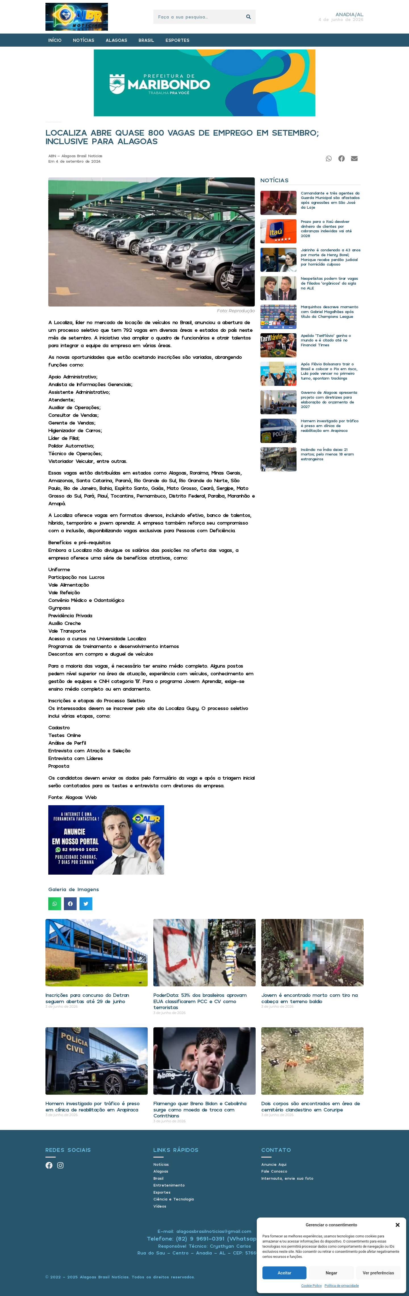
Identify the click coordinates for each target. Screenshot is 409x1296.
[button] (397, 1225)
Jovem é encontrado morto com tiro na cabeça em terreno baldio (309, 998)
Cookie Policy (311, 1286)
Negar (331, 1273)
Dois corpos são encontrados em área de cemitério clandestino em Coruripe (310, 1106)
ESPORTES (177, 40)
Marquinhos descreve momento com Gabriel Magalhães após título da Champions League (329, 311)
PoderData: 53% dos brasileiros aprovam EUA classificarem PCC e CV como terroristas (199, 1001)
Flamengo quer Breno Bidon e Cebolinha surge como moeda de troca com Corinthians (199, 1109)
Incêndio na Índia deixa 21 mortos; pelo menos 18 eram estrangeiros (327, 454)
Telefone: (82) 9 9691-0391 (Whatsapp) (204, 1238)
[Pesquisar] (248, 17)
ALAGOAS (116, 40)
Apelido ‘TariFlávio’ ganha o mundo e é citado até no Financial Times (326, 340)
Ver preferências (378, 1273)
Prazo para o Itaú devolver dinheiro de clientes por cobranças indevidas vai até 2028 (326, 228)
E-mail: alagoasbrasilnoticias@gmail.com (204, 1231)
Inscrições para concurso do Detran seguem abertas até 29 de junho (87, 998)
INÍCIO (55, 40)
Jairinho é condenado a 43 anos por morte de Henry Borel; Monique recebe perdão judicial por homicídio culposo (330, 256)
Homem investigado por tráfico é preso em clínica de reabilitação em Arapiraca (329, 425)
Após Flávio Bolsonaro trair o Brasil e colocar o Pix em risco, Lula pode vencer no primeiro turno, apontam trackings (329, 370)
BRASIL (146, 40)
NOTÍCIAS (83, 40)
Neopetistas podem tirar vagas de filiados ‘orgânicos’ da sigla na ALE (329, 283)
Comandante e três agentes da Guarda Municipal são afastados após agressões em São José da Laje (330, 200)
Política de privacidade (342, 1286)
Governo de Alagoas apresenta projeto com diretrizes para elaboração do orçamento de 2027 (329, 399)
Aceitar (284, 1273)
